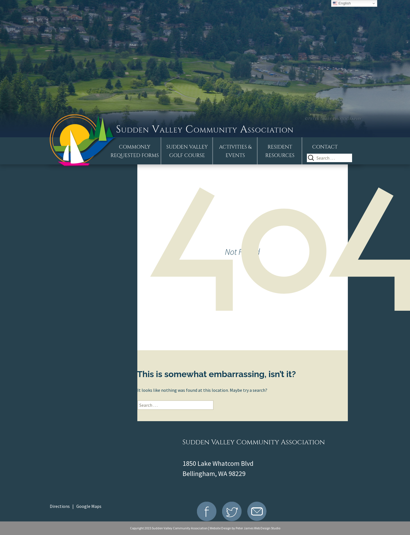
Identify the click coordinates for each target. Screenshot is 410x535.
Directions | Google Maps (75, 506)
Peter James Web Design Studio (258, 528)
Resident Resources (279, 151)
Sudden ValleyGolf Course (187, 151)
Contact (325, 147)
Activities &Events (235, 151)
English (342, 3)
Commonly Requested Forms (134, 151)
